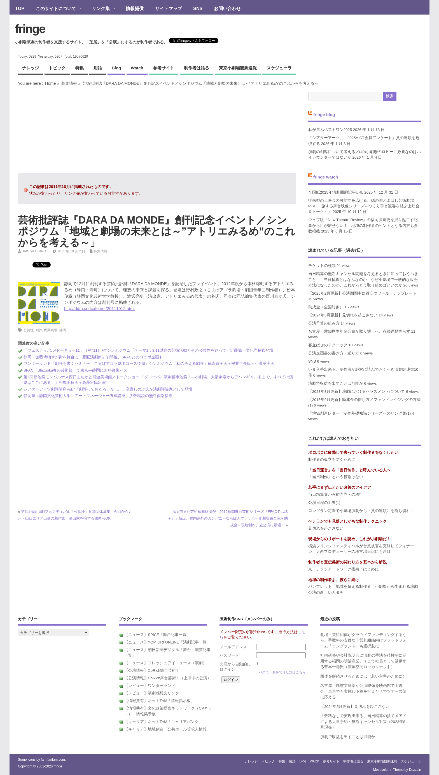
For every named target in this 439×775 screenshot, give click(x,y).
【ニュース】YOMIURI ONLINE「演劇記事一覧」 (167, 642)
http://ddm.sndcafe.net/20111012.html (99, 308)
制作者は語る (196, 67)
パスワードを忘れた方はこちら (282, 672)
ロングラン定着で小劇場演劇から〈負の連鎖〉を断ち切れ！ (361, 511)
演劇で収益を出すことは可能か (335, 383)
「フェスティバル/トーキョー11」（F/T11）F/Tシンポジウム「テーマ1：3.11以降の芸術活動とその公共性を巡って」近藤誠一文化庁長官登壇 (148, 350)
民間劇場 (50, 330)
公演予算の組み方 (324, 323)
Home (50, 83)
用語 (98, 67)
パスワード (229, 655)
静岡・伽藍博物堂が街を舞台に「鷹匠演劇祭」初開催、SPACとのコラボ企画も (93, 357)
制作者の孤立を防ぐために (331, 459)
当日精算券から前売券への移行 (335, 494)
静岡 (62, 330)
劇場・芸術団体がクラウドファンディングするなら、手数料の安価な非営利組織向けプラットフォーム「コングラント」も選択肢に (363, 640)
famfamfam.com (53, 760)
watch (137, 67)
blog (116, 67)
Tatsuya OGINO (34, 251)
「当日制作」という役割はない (335, 477)
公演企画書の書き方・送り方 (333, 353)
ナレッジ (30, 67)
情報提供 (135, 8)
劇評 (39, 330)
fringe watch (325, 177)
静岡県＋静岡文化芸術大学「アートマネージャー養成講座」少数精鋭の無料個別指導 (98, 396)
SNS (197, 8)
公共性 (29, 330)
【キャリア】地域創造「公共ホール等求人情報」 (167, 729)
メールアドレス (233, 647)
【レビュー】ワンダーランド (149, 686)
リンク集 (101, 9)
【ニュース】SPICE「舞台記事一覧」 (157, 635)
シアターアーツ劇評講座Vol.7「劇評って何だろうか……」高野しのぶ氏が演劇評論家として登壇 (108, 389)
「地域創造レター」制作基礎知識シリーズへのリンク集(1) (359, 413)
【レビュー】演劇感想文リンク (151, 693)
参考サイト (163, 67)
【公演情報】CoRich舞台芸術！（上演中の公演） (167, 678)
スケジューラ (279, 67)
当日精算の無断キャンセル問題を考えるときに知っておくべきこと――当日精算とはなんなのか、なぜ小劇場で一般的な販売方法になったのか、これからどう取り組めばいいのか (363, 279)
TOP (19, 8)
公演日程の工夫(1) (324, 503)
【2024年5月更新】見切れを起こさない (343, 315)
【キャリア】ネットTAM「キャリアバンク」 (163, 722)
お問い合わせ (227, 8)
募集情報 (69, 83)
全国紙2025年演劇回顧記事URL (335, 192)
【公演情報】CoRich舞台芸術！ (152, 670)
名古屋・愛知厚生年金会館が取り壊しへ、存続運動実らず (359, 331)
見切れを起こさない (326, 528)
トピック (57, 67)
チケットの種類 (322, 266)
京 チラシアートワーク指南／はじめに (343, 569)
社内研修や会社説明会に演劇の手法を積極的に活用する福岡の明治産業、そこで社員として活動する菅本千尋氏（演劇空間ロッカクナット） (363, 661)
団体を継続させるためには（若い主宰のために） (363, 676)
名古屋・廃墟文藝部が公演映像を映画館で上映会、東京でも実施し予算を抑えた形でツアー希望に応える (363, 691)
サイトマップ (168, 8)
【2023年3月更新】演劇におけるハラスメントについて (356, 391)
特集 (79, 67)
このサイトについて (56, 9)
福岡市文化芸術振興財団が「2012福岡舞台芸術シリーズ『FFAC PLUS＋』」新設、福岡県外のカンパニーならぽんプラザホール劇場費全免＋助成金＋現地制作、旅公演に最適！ (228, 518)
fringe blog (324, 114)
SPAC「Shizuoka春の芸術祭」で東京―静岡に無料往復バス (75, 370)
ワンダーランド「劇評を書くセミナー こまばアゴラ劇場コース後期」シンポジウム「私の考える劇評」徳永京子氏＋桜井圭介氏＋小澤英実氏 (149, 363)
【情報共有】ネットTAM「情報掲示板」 (159, 701)
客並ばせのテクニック (327, 345)
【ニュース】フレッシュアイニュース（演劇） (165, 663)
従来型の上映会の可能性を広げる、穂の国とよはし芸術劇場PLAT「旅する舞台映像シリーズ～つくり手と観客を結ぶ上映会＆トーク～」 (363, 206)
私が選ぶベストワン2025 (330, 130)
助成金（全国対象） (326, 307)
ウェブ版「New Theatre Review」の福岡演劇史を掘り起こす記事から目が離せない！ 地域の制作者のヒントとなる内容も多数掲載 (363, 225)
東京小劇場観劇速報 (238, 67)
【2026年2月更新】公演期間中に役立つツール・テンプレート (362, 293)
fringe (30, 29)
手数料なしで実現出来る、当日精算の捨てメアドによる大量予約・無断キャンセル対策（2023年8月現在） (363, 721)
